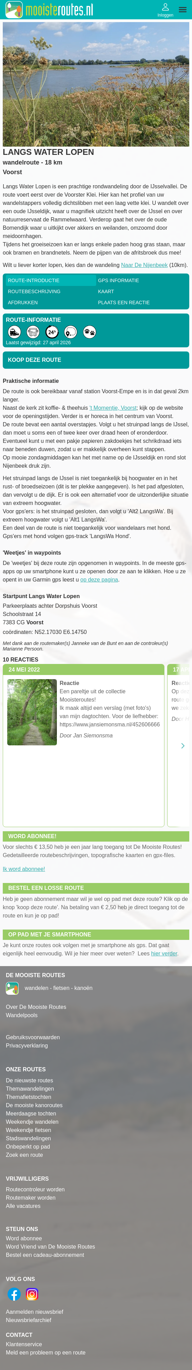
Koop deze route (34, 360)
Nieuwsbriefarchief (28, 1320)
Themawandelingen (30, 1089)
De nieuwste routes (29, 1080)
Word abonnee (24, 1238)
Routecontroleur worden (35, 1189)
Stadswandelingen (28, 1138)
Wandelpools (22, 1015)
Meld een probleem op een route (45, 1353)
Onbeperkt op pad (28, 1147)
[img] (182, 9)
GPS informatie (118, 280)
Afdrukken (23, 302)
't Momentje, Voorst (112, 408)
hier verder (164, 953)
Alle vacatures (23, 1206)
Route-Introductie (33, 280)
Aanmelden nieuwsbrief (34, 1312)
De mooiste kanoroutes (34, 1105)
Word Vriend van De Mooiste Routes (50, 1247)
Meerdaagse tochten (31, 1113)
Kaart (106, 291)
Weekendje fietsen (28, 1130)
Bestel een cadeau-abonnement (45, 1255)
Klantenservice (24, 1344)
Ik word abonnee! (24, 869)
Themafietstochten (28, 1097)
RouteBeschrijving (34, 291)
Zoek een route (24, 1155)
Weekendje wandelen (32, 1122)
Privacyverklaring (27, 1046)
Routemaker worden (30, 1198)
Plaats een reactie (124, 302)
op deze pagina (99, 580)
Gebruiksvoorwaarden (33, 1037)
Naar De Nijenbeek (144, 265)
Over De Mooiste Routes (36, 1007)
